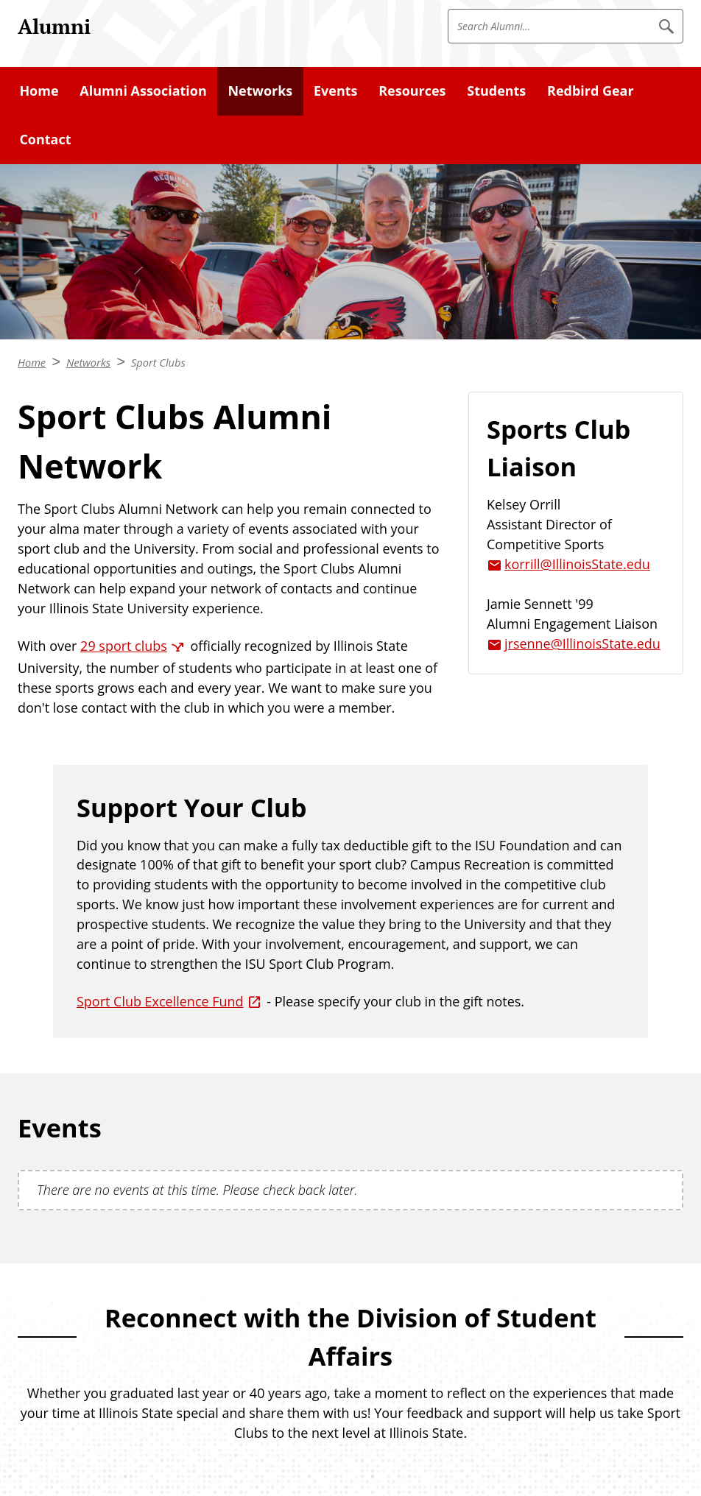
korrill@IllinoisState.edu (577, 564)
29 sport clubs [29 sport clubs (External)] (123, 645)
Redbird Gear (590, 90)
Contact (45, 139)
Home (38, 90)
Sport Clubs (158, 362)
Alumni (54, 26)
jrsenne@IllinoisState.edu (582, 643)
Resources (411, 90)
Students (496, 90)
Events (335, 90)
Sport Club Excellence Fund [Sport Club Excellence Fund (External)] (160, 1001)
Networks (260, 90)
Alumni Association (143, 90)
